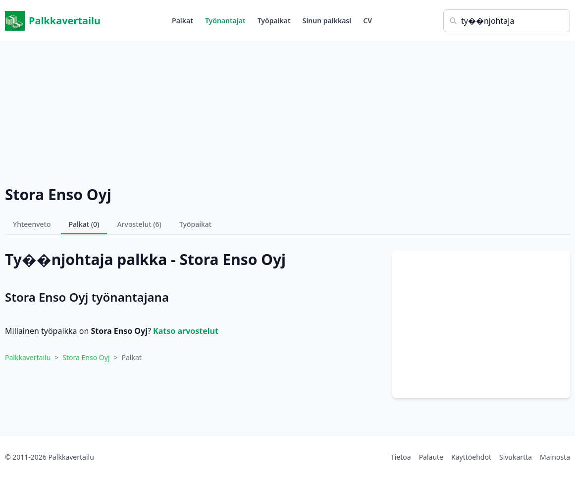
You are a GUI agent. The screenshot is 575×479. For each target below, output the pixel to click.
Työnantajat (225, 20)
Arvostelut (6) (139, 224)
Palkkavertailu (53, 21)
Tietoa (401, 457)
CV (367, 20)
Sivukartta (515, 457)
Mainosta (555, 457)
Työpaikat (274, 20)
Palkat (182, 20)
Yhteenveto (32, 224)
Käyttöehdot (471, 457)
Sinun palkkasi (327, 20)
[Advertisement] (287, 111)
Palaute (431, 457)
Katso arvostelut (185, 330)
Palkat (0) (84, 224)
